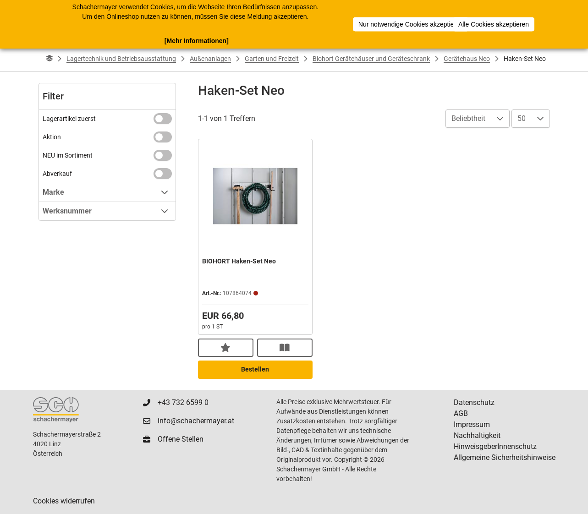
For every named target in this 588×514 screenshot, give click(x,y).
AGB (461, 413)
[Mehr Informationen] (197, 40)
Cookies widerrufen (64, 501)
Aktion (52, 137)
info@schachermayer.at (196, 420)
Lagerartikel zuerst (69, 118)
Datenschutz (474, 402)
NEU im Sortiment (68, 155)
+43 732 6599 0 (183, 402)
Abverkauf (57, 173)
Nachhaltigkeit (477, 435)
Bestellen (255, 369)
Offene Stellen (180, 439)
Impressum (472, 424)
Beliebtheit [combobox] (468, 118)
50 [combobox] (521, 118)
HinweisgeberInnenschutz (495, 446)
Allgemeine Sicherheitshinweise (504, 457)
